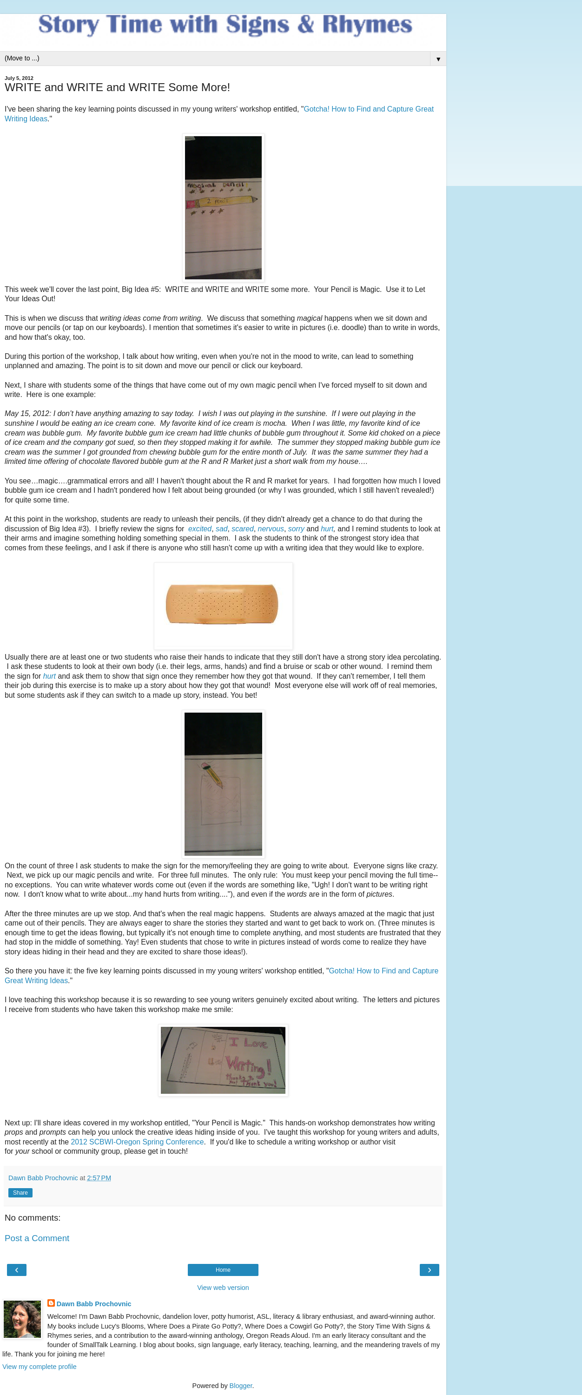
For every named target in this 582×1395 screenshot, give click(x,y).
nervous (271, 529)
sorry (296, 529)
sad (222, 529)
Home (223, 1270)
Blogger (241, 1385)
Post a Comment (37, 1238)
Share (20, 1193)
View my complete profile (39, 1366)
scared (242, 529)
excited (200, 529)
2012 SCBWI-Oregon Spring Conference (137, 1142)
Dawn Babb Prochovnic (94, 1304)
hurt (327, 529)
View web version (223, 1287)
